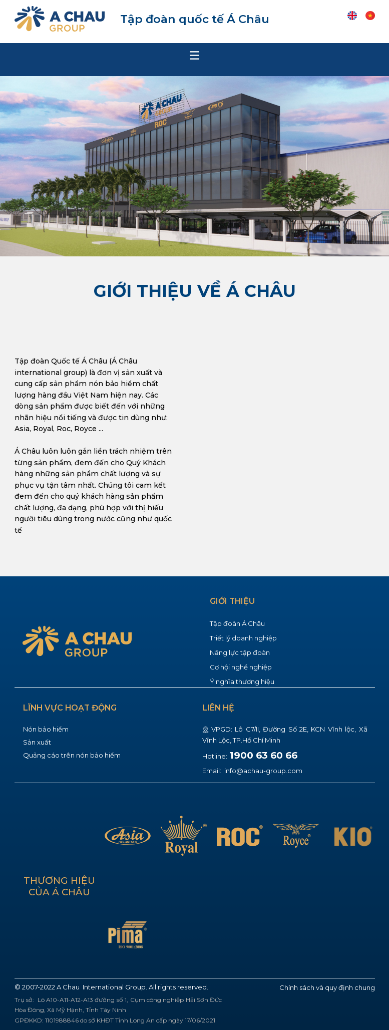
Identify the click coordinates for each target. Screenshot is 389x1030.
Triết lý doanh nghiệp (243, 638)
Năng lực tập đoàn (240, 652)
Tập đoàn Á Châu (237, 623)
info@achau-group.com (262, 771)
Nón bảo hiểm (46, 729)
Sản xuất (37, 742)
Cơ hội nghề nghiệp (241, 667)
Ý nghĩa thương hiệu (242, 681)
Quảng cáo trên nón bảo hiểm (72, 755)
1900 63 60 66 (263, 755)
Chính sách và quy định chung (327, 987)
